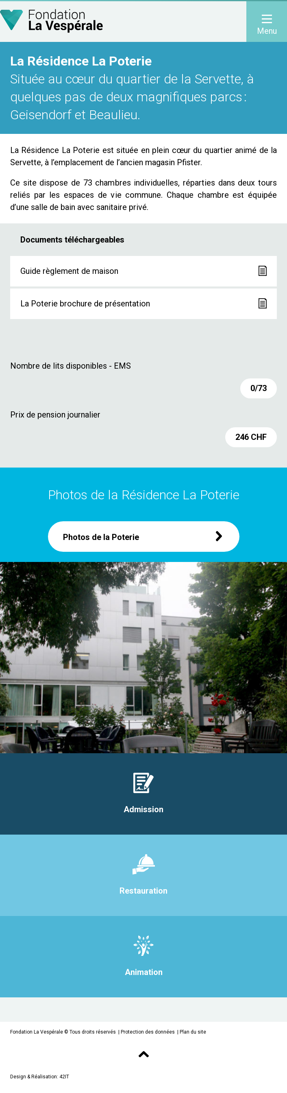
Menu (267, 25)
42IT (64, 1077)
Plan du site (193, 1032)
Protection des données (148, 1032)
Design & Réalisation (33, 1077)
